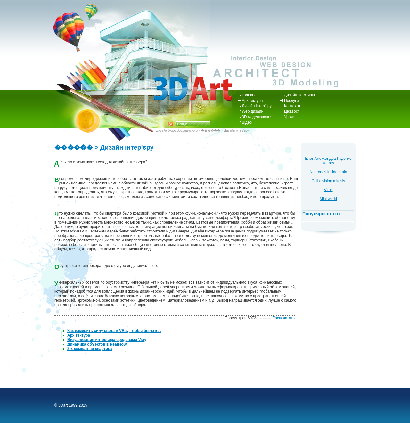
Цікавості (292, 111)
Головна (249, 95)
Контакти (292, 106)
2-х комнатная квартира (89, 348)
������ (210, 130)
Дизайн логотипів (299, 95)
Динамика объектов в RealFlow (97, 344)
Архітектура (252, 100)
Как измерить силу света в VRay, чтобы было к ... (114, 331)
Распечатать (284, 318)
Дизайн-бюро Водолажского (177, 130)
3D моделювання (257, 117)
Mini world (328, 199)
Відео (247, 122)
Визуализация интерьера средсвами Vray (106, 340)
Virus (328, 190)
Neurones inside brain (328, 172)
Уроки (289, 117)
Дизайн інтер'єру (257, 106)
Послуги (291, 100)
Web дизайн (252, 111)
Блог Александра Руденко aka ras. (328, 160)
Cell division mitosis (328, 181)
